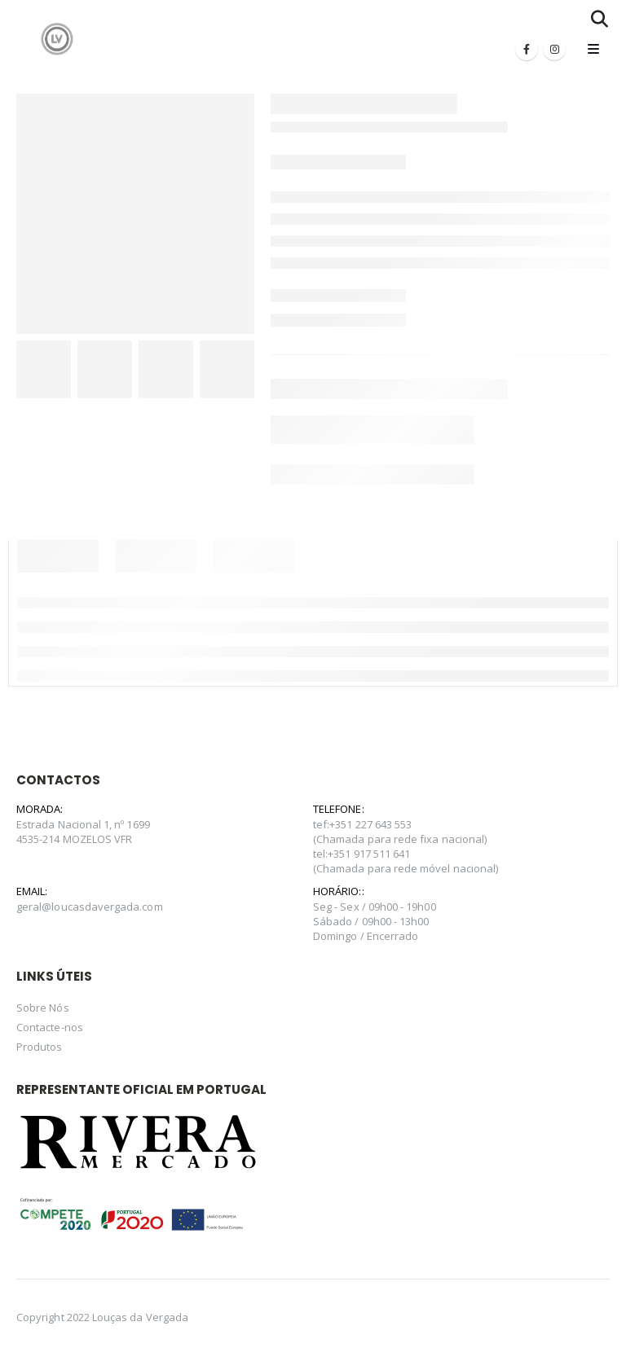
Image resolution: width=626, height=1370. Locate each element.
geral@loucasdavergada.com (89, 906)
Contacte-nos (49, 1027)
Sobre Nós (42, 1007)
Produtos (39, 1046)
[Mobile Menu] (593, 49)
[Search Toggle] (599, 19)
